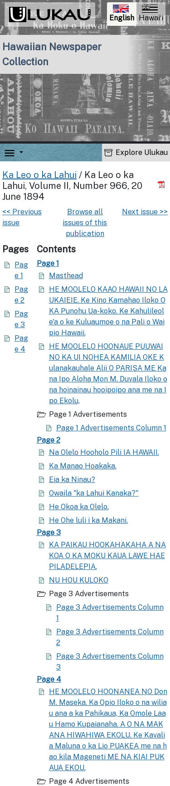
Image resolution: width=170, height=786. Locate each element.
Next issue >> (145, 211)
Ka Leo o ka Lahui (39, 174)
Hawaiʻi (151, 13)
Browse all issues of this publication (85, 222)
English (122, 14)
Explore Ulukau (136, 152)
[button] (19, 152)
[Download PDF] (162, 184)
